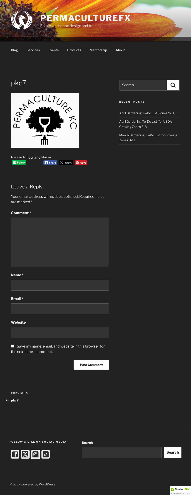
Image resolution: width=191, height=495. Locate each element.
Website (18, 322)
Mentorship (98, 50)
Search (87, 442)
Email (17, 299)
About (120, 50)
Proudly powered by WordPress (32, 484)
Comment (21, 213)
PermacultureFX (85, 18)
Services (33, 50)
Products (74, 50)
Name (17, 275)
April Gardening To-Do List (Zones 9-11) (147, 113)
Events (53, 50)
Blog (14, 50)
